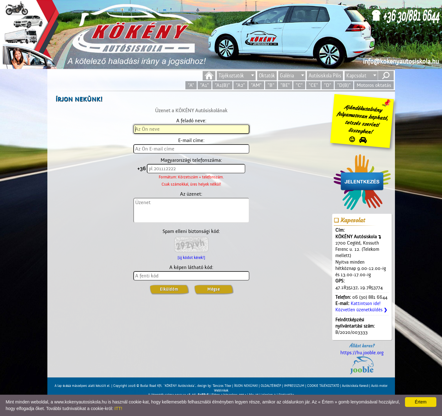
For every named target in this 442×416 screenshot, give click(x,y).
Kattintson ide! (366, 303)
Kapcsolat (356, 75)
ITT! (118, 408)
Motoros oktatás (374, 85)
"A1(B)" (222, 85)
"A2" (240, 85)
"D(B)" (344, 85)
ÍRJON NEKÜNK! (246, 386)
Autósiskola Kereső (355, 386)
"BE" (285, 85)
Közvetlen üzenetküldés (361, 310)
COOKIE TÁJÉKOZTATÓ (323, 386)
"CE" (313, 85)
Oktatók (267, 75)
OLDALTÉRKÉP (271, 386)
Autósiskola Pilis (325, 75)
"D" (327, 85)
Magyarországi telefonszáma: (191, 160)
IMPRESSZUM (294, 386)
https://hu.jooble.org (362, 362)
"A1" (204, 85)
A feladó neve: (191, 121)
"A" (191, 85)
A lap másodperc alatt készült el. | (84, 386)
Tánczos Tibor (222, 386)
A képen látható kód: (191, 267)
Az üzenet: (191, 194)
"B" (271, 85)
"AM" (256, 85)
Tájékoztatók (231, 75)
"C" (299, 85)
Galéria (287, 75)
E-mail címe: (191, 140)
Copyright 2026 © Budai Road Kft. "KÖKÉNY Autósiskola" (154, 386)
